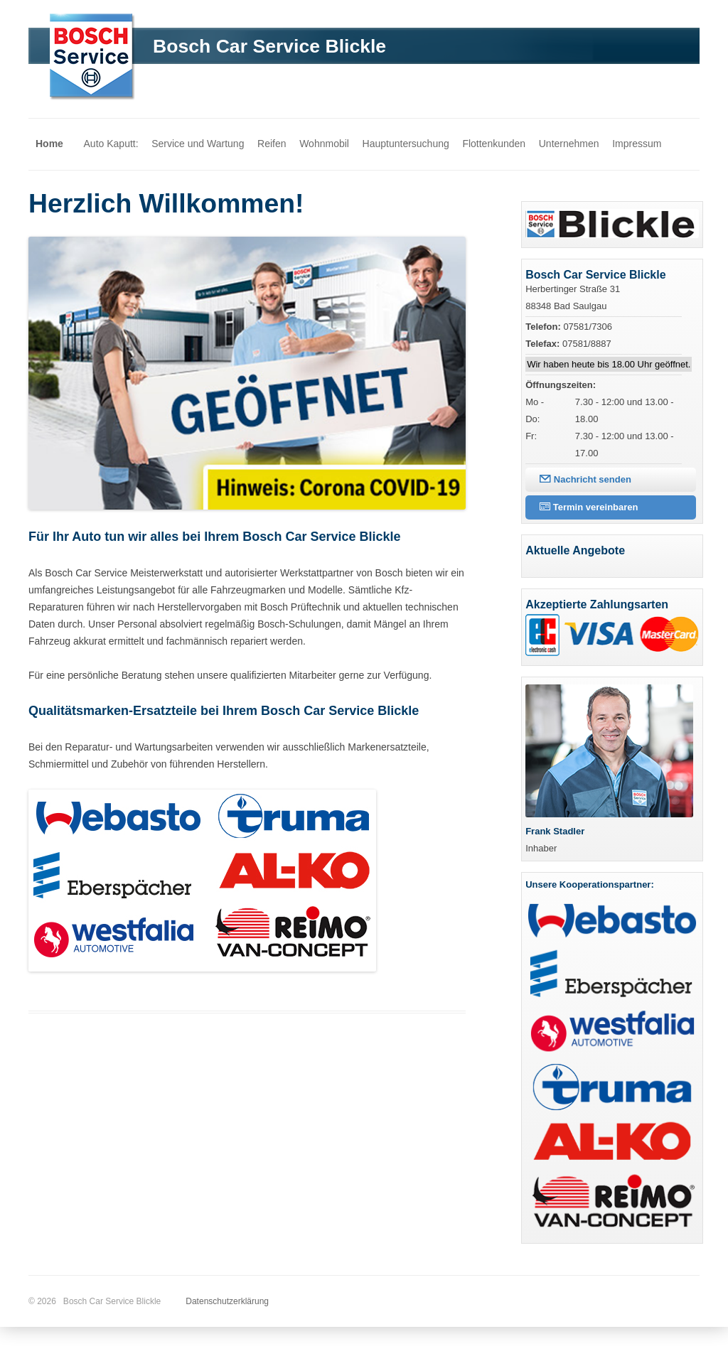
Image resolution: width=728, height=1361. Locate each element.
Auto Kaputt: (111, 143)
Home (49, 143)
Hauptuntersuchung (406, 143)
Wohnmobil (324, 143)
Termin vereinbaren (589, 507)
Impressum (636, 143)
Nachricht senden (585, 479)
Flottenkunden (493, 143)
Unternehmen (569, 143)
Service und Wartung (197, 143)
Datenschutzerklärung (227, 1301)
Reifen (271, 143)
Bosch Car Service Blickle (269, 46)
